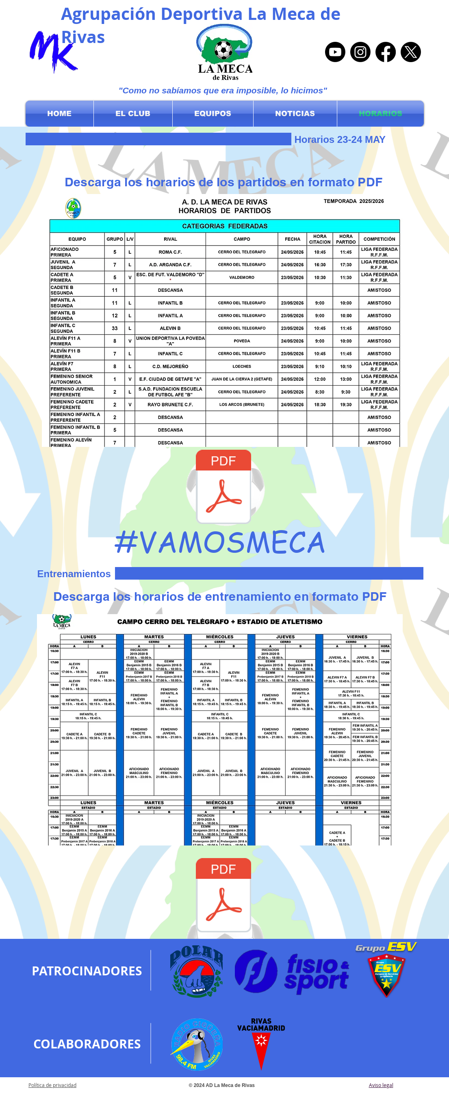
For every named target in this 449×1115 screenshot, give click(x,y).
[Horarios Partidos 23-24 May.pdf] (223, 488)
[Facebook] (385, 52)
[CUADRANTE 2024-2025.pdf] (223, 896)
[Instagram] (360, 52)
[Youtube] (335, 52)
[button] (133, 114)
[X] (411, 52)
